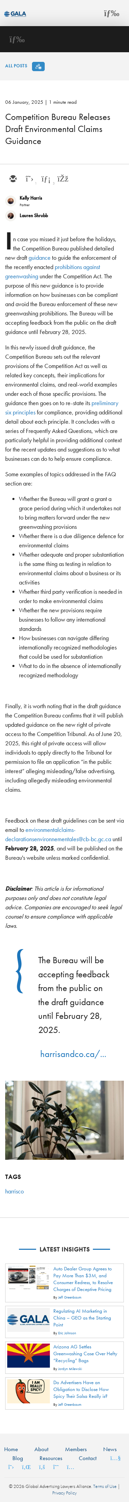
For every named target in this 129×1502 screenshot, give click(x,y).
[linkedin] (46, 179)
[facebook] (62, 179)
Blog (17, 1458)
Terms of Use (105, 1486)
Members (76, 1449)
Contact (88, 1458)
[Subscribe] (38, 66)
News (110, 1449)
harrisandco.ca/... (73, 1054)
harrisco (14, 1191)
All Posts (16, 66)
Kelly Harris (31, 198)
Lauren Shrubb (34, 215)
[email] (13, 179)
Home (11, 1449)
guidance (40, 258)
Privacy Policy (64, 1493)
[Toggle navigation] (112, 13)
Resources (51, 1458)
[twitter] (29, 179)
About (41, 1449)
